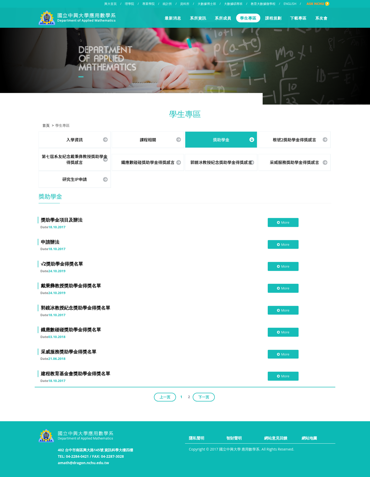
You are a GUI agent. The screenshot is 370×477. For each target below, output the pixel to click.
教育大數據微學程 (263, 4)
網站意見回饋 (275, 438)
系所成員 (223, 18)
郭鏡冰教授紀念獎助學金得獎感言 (221, 162)
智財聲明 (234, 438)
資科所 (184, 4)
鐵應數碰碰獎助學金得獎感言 (148, 162)
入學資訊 (74, 139)
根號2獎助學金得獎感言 (294, 139)
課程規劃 (273, 18)
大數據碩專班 (233, 4)
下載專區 (298, 18)
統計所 (167, 4)
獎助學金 (221, 139)
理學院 (129, 4)
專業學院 (148, 4)
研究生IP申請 (74, 179)
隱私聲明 (196, 438)
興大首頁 (110, 4)
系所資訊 (198, 18)
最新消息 (173, 18)
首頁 (46, 124)
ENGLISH (290, 4)
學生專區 (248, 18)
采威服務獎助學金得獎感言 (294, 162)
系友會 (321, 18)
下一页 (203, 396)
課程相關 (148, 139)
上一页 (165, 396)
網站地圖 (309, 438)
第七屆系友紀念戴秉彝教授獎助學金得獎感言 (74, 159)
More (283, 222)
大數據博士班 (207, 4)
